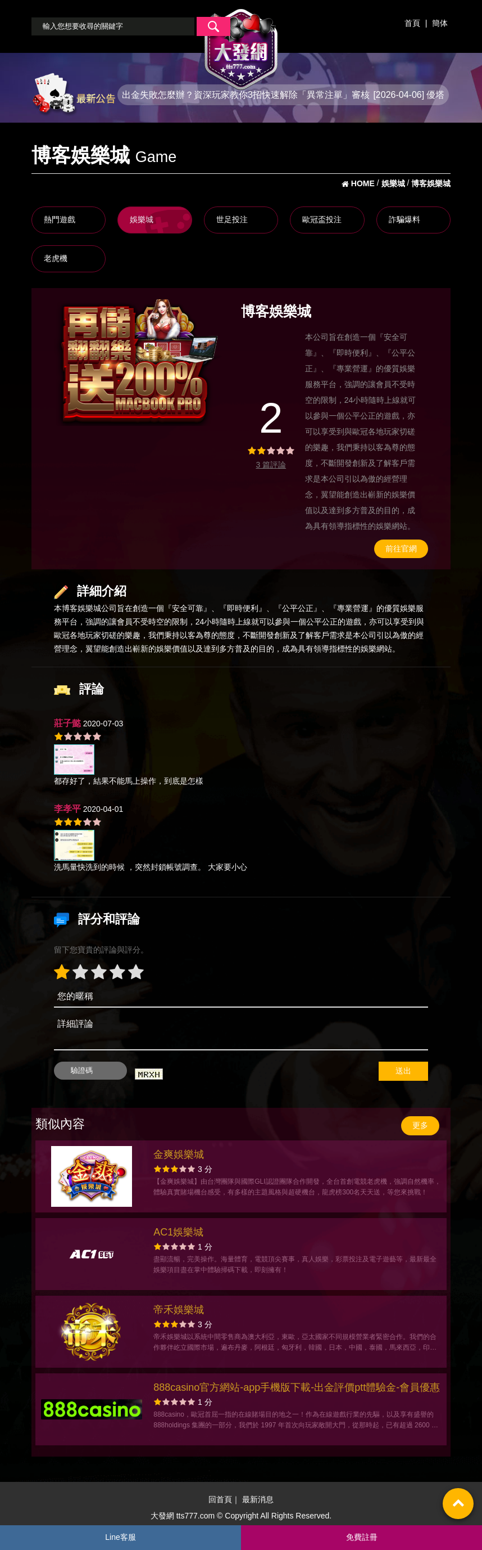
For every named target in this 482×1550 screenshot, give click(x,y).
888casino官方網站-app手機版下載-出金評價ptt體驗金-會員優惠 (296, 1387)
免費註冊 (362, 1537)
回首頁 (220, 1499)
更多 (420, 1125)
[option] (138, 362)
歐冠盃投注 (322, 219)
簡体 (440, 23)
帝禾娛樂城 (178, 1309)
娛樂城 (141, 219)
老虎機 (55, 258)
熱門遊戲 (59, 219)
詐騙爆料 (404, 219)
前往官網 (401, 548)
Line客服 (120, 1537)
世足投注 (232, 219)
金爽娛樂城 (178, 1154)
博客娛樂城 (81, 608)
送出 (403, 1070)
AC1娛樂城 (178, 1232)
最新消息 (258, 1499)
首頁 (412, 23)
